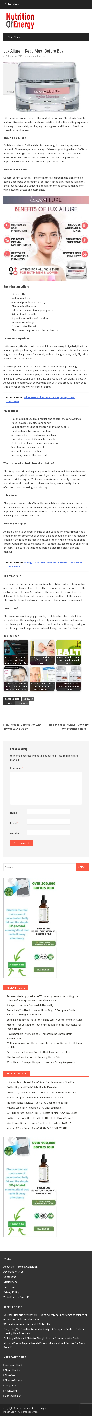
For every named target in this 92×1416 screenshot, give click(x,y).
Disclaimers (10, 1281)
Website (14, 833)
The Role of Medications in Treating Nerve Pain (33, 1057)
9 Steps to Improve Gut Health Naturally (30, 1005)
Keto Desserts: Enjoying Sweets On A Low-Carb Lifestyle (39, 1052)
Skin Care (28, 699)
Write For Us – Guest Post (18, 1297)
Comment (17, 768)
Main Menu (14, 37)
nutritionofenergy (36, 56)
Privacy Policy (11, 1292)
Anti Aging (10, 1390)
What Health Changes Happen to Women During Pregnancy (41, 1062)
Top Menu (13, 4)
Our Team (9, 1287)
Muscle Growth (12, 1380)
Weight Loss (11, 1385)
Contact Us (9, 1276)
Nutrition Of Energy (36, 1408)
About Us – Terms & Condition (20, 1266)
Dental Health (12, 1395)
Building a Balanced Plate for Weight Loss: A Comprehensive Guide (44, 1019)
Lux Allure (22, 703)
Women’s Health (13, 1365)
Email (14, 823)
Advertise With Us (13, 1271)
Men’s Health (11, 1370)
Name (14, 812)
